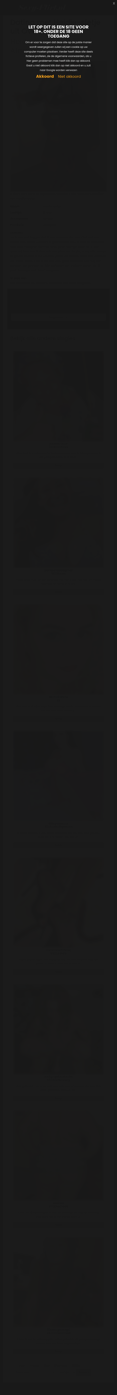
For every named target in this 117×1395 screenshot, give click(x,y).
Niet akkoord (69, 76)
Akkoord (45, 76)
